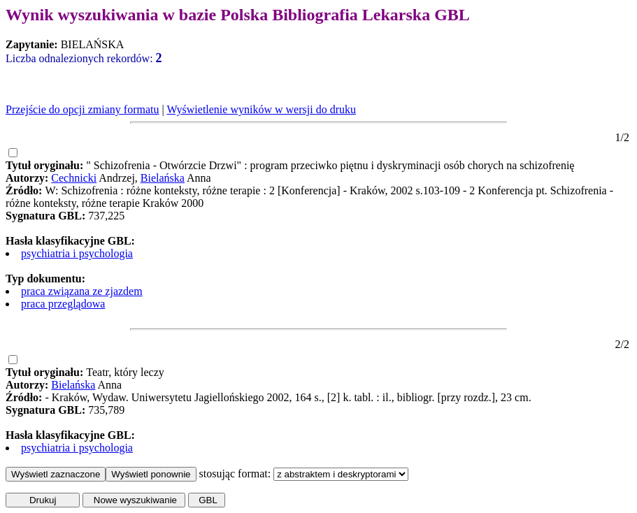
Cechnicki (73, 178)
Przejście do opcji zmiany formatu (82, 109)
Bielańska (163, 178)
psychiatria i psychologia (77, 253)
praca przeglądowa (63, 304)
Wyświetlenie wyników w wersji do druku (261, 109)
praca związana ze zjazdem (82, 291)
